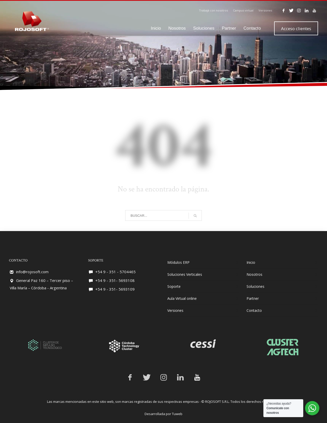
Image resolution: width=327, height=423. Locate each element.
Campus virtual (243, 10)
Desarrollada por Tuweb (163, 413)
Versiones (265, 10)
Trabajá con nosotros (213, 10)
